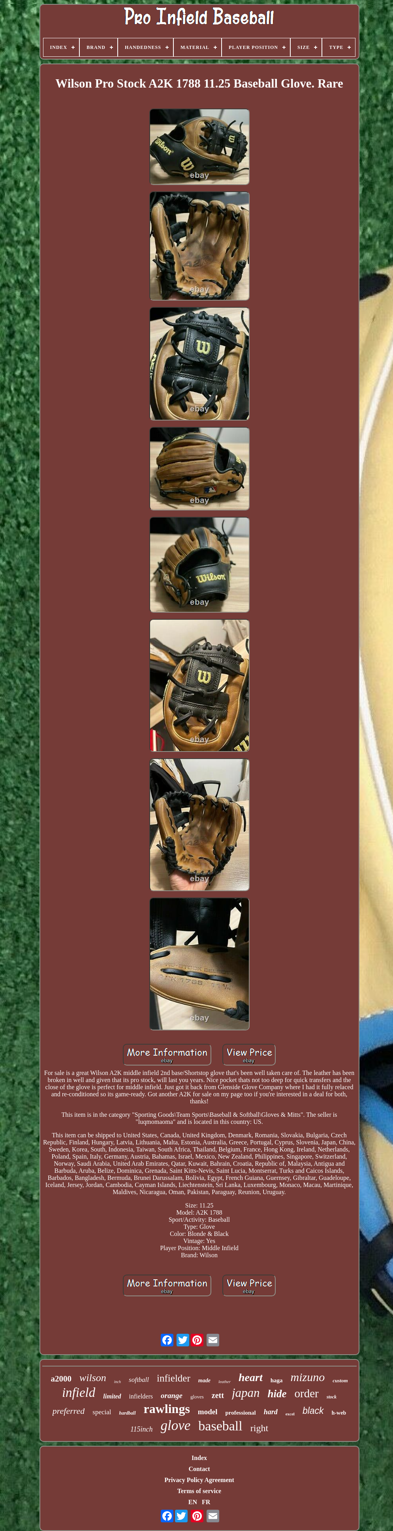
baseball (220, 1426)
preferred (69, 1411)
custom (340, 1380)
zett (218, 1395)
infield (78, 1392)
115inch (141, 1429)
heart (251, 1377)
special (101, 1412)
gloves (197, 1397)
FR (206, 1502)
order (307, 1393)
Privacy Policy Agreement (199, 1480)
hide (277, 1394)
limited (112, 1396)
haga (277, 1380)
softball (139, 1379)
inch (117, 1382)
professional (240, 1412)
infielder (173, 1378)
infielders (141, 1396)
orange (171, 1395)
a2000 (61, 1378)
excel (290, 1413)
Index (199, 1457)
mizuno (308, 1376)
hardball (127, 1413)
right (259, 1428)
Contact (199, 1469)
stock (332, 1397)
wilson (92, 1377)
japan (246, 1393)
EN (192, 1502)
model (208, 1412)
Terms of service (199, 1491)
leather (224, 1381)
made (204, 1380)
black (313, 1411)
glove (176, 1425)
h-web (339, 1413)
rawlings (167, 1409)
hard (271, 1412)
